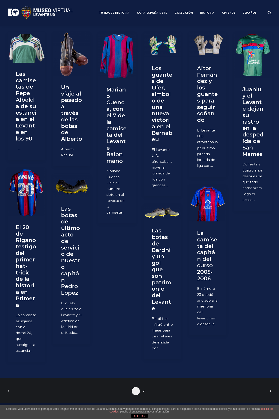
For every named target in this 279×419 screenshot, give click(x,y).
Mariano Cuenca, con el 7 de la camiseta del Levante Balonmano (116, 125)
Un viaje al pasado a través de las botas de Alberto (71, 113)
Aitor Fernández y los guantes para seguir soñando (207, 94)
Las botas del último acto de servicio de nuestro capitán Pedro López (70, 250)
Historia (207, 13)
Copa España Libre (152, 13)
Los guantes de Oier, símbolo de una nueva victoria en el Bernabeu (162, 104)
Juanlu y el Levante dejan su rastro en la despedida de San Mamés (253, 121)
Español (249, 13)
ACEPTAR (139, 416)
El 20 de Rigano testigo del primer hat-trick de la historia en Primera (26, 266)
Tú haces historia (114, 13)
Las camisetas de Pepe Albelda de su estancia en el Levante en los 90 (26, 106)
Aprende (228, 13)
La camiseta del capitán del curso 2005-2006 (207, 256)
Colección (184, 13)
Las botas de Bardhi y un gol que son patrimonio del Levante (161, 269)
